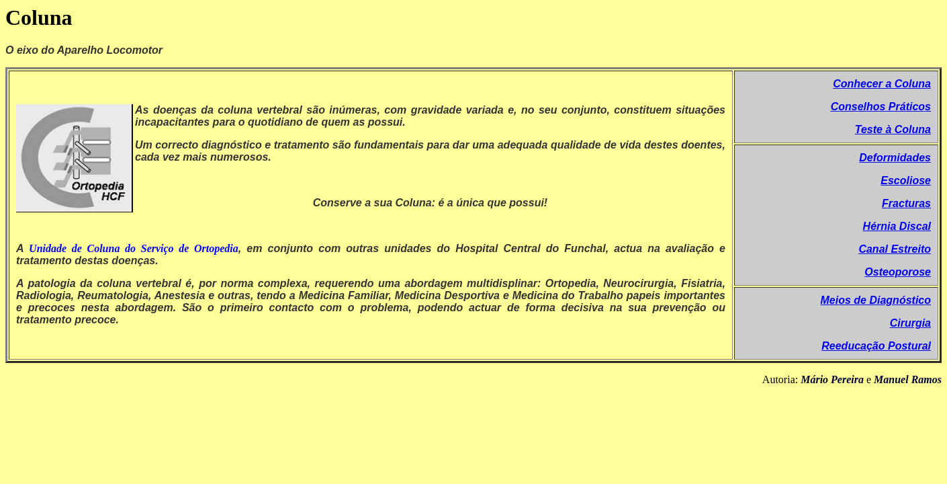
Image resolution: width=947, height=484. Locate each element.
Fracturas (906, 203)
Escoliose (906, 180)
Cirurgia (910, 323)
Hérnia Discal (897, 226)
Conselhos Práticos (881, 106)
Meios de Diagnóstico (876, 300)
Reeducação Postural (876, 346)
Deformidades (895, 157)
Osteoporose (897, 272)
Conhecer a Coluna (882, 83)
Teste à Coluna (893, 129)
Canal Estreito (894, 249)
